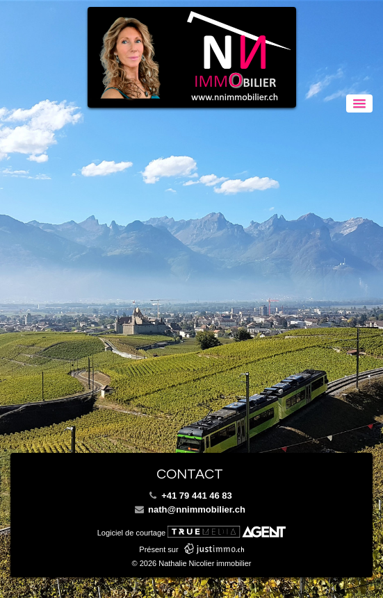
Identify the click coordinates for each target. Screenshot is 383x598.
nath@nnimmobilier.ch (189, 509)
